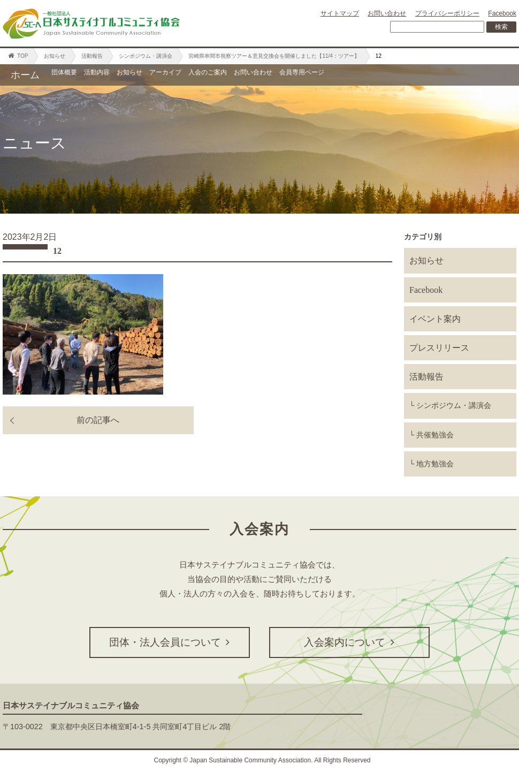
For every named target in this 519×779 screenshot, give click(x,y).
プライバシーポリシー (447, 13)
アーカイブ (243, 75)
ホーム (25, 75)
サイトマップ (339, 13)
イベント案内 (435, 318)
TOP (18, 55)
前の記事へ (98, 420)
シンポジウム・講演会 (145, 56)
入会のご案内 (312, 75)
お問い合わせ (387, 13)
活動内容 (129, 75)
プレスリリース (439, 347)
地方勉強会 (435, 464)
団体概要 (75, 75)
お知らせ (54, 56)
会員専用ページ (465, 75)
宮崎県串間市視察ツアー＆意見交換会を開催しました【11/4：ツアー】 (273, 56)
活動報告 (92, 56)
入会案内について (349, 642)
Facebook (502, 13)
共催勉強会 (435, 435)
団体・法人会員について (169, 642)
